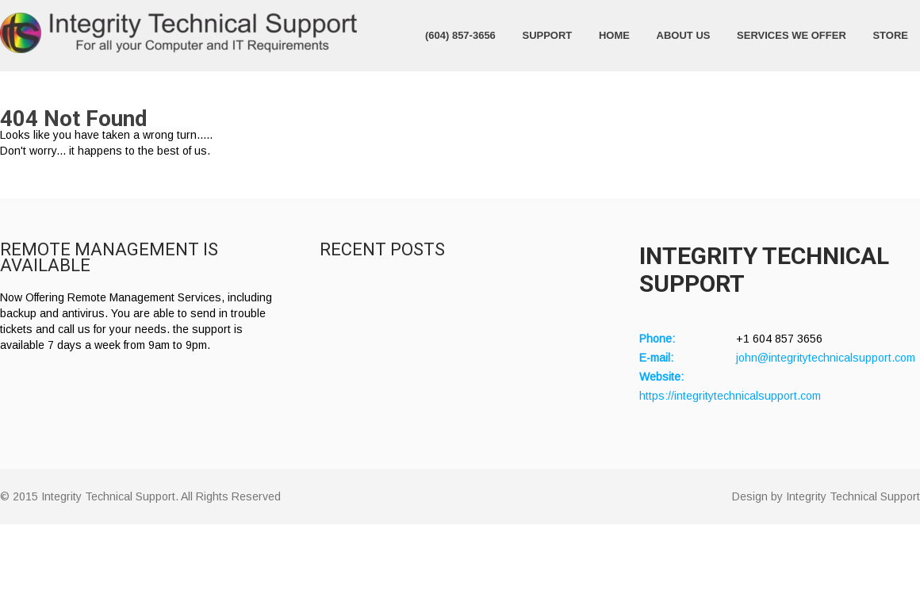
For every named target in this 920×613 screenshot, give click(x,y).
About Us (684, 35)
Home (614, 35)
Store (890, 35)
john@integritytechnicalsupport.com (825, 357)
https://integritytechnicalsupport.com (730, 395)
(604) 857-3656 (460, 35)
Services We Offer (791, 35)
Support (547, 35)
